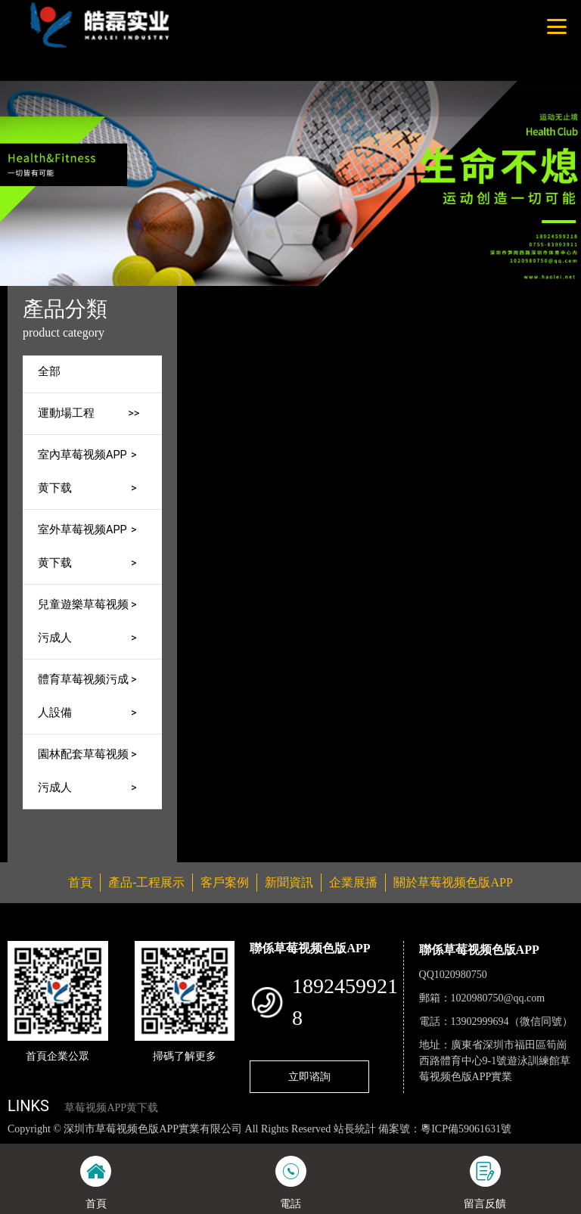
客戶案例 (224, 882)
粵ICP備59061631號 (466, 1129)
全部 (49, 371)
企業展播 (353, 882)
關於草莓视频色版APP (452, 882)
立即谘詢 (309, 1076)
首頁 (270, 296)
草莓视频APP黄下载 (111, 1107)
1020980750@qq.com (498, 998)
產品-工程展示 (335, 296)
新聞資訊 (289, 882)
